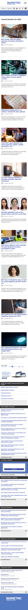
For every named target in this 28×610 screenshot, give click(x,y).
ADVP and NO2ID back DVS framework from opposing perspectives (14, 481)
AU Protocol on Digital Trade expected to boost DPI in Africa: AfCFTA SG (13, 511)
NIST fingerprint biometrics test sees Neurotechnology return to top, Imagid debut (13, 349)
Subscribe (9, 8)
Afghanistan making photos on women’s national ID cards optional (13, 111)
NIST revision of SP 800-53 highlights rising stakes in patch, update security (13, 77)
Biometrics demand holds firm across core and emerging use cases (12, 410)
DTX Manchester (14, 575)
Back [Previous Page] (5, 366)
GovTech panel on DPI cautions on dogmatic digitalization (11, 527)
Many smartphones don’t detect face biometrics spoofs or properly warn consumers (13, 437)
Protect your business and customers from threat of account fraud (14, 542)
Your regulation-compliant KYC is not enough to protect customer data (12, 485)
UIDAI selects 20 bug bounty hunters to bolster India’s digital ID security (12, 445)
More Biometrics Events (7, 592)
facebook (22, 8)
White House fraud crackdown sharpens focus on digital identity (13, 414)
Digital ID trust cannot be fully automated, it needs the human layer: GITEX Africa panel (13, 515)
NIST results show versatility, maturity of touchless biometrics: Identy (12, 41)
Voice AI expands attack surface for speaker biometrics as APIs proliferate (12, 425)
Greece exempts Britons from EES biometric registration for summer (12, 441)
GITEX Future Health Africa (14, 583)
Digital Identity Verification (7, 390)
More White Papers (5, 559)
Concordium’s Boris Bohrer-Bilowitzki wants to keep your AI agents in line (14, 496)
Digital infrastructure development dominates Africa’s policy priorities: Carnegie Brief (12, 519)
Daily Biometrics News (6, 457)
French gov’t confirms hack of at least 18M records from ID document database (13, 433)
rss (14, 8)
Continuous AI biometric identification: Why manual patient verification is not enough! (13, 489)
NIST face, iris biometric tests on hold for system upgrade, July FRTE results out (14, 281)
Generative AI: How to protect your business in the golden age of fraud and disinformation (13, 549)
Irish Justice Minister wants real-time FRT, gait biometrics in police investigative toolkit (13, 247)
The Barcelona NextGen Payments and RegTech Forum (14, 588)
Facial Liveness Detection (7, 398)
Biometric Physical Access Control (9, 387)
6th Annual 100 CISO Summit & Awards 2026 (14, 571)
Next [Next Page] (19, 366)
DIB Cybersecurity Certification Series (14, 579)
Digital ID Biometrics (6, 530)
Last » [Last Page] (22, 366)
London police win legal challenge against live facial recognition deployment (13, 421)
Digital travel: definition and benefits (10, 556)
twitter (19, 8)
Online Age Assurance (6, 395)
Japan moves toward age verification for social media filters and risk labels (12, 449)
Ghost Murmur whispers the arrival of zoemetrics (13, 492)
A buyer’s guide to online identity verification (12, 545)
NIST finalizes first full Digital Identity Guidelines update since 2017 (14, 315)
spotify (25, 8)
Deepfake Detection (6, 393)
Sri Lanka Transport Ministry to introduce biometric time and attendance (11, 179)
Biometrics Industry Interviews (8, 499)
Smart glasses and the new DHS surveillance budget (14, 417)
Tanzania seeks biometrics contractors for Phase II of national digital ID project (13, 429)
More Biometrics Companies (8, 474)
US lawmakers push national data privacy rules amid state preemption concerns (14, 454)
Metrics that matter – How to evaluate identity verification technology (12, 553)
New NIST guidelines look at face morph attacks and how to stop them (13, 213)
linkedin (17, 8)
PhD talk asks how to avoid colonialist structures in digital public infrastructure (13, 523)
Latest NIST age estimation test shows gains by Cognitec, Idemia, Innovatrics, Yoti (12, 144)
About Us (4, 8)
